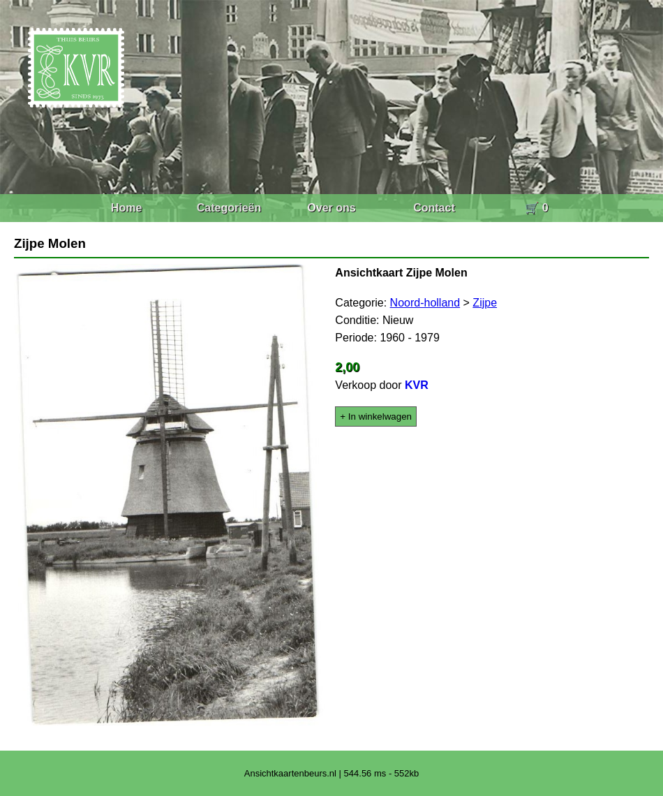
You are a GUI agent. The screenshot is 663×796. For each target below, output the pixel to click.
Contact (434, 208)
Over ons (331, 208)
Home (126, 208)
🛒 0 (536, 208)
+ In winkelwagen (376, 416)
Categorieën (229, 208)
